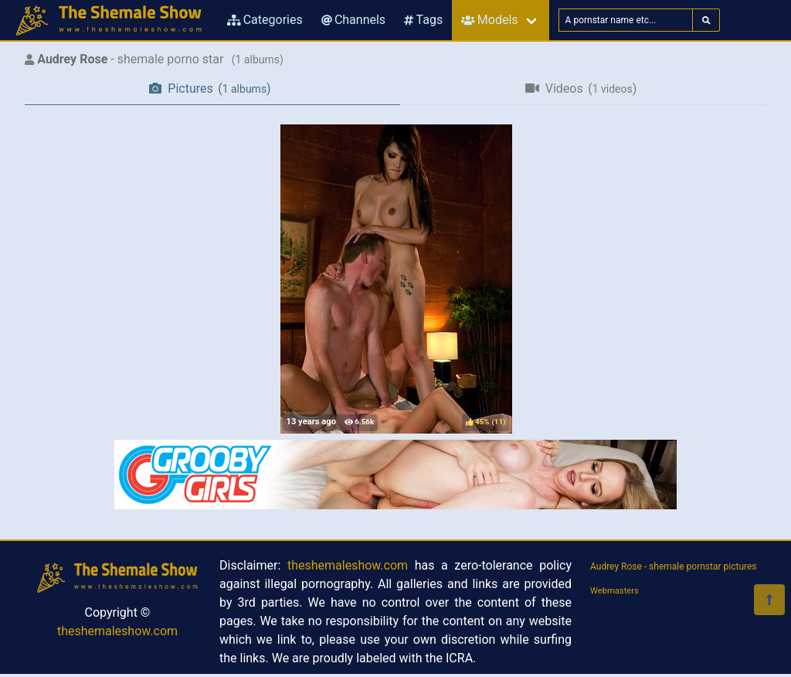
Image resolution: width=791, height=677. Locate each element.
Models (489, 19)
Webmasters (614, 591)
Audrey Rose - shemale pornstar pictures (673, 566)
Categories (265, 19)
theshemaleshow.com (117, 631)
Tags (423, 19)
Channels (353, 19)
